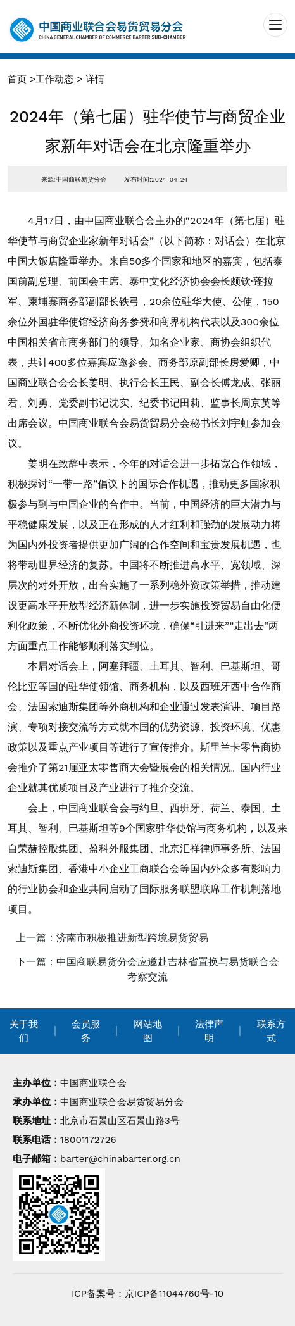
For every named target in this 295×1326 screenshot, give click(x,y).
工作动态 (54, 79)
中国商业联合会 (93, 1083)
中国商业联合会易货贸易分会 (122, 1102)
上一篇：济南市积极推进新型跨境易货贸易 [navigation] (112, 938)
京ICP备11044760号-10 (174, 1293)
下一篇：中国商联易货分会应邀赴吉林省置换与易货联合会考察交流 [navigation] (147, 969)
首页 (17, 79)
